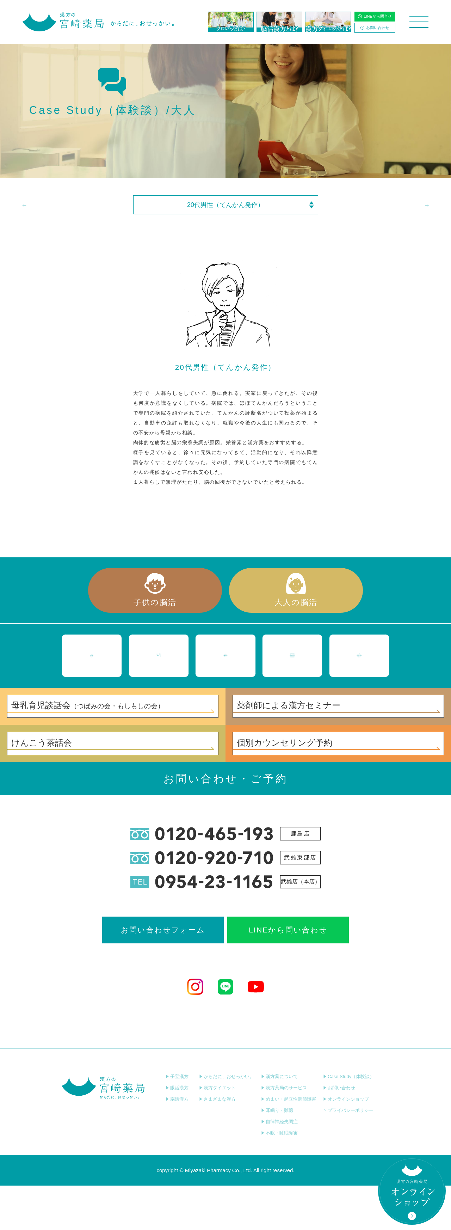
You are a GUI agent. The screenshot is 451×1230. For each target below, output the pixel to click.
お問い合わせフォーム (163, 974)
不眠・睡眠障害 (279, 1177)
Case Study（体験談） (348, 1121)
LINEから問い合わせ (288, 974)
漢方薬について (279, 1121)
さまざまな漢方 (217, 1143)
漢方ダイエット (217, 1132)
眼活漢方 (177, 1132)
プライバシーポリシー (348, 1154)
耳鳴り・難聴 (277, 1154)
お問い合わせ (374, 27)
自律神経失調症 (279, 1166)
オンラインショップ (346, 1143)
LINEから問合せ (374, 16)
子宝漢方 (177, 1121)
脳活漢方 (177, 1143)
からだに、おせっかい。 (226, 1121)
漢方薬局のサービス (284, 1132)
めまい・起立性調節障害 (288, 1143)
